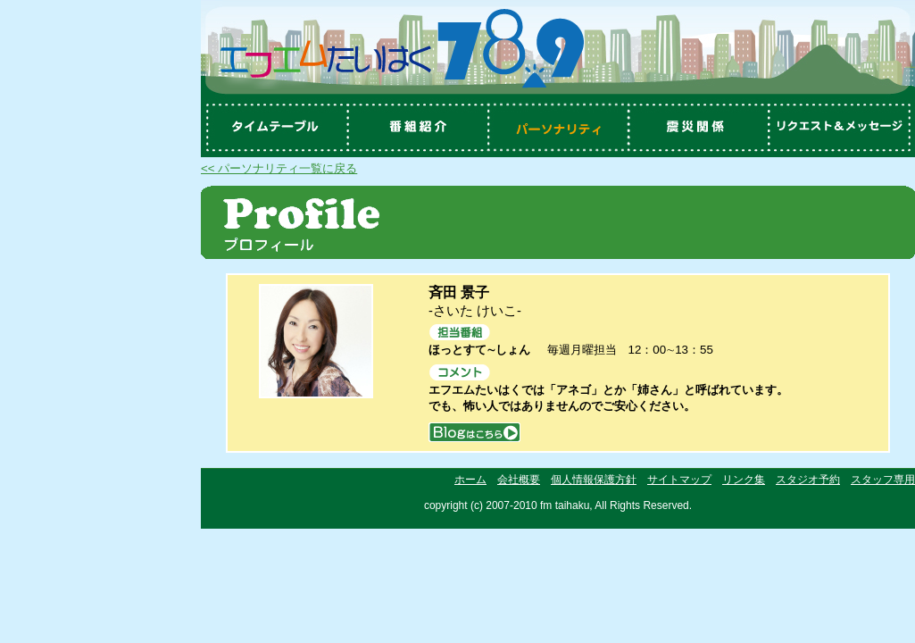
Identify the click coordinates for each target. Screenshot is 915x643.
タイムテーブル (272, 127)
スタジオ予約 (808, 479)
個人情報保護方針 (593, 479)
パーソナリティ (558, 127)
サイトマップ (679, 479)
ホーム (470, 479)
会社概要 (518, 479)
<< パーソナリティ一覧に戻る (279, 168)
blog (474, 432)
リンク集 (743, 479)
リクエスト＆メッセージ (843, 127)
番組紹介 (415, 127)
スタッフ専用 (883, 479)
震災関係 (700, 127)
